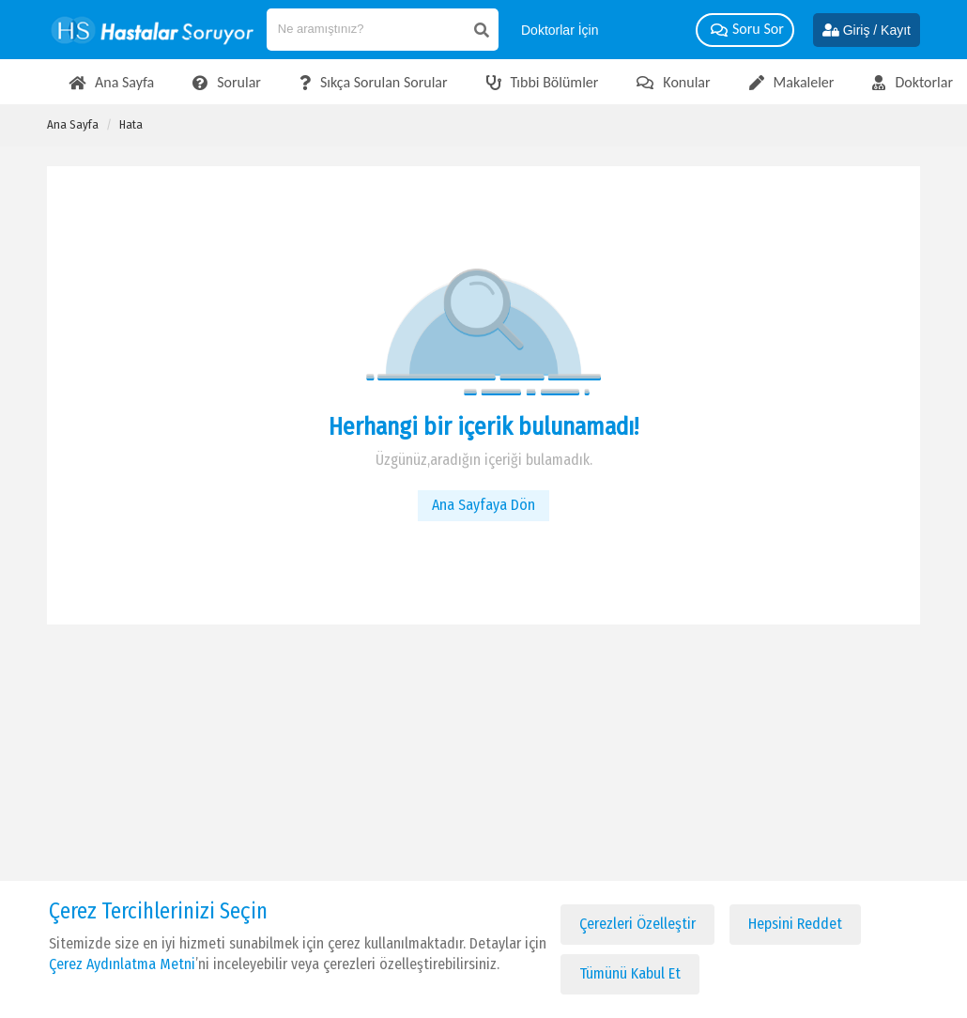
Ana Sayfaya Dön (483, 505)
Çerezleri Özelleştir (637, 924)
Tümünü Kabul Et (630, 973)
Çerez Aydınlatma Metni (122, 964)
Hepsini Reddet (795, 924)
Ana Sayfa (73, 124)
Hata (131, 124)
